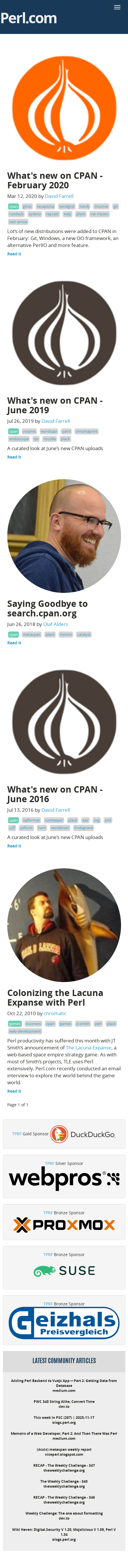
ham (42, 827)
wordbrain (60, 827)
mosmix (101, 206)
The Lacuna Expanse (88, 1047)
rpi (36, 438)
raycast (52, 213)
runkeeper (54, 820)
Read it (14, 254)
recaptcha (45, 206)
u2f (12, 827)
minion (66, 634)
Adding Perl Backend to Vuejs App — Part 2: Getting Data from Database (64, 1383)
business (33, 1023)
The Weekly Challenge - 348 (64, 1481)
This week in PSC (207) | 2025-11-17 (64, 1417)
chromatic (55, 1013)
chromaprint (87, 431)
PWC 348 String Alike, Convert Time (64, 1401)
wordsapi (49, 431)
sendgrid (66, 206)
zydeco (35, 213)
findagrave (83, 827)
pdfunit (26, 827)
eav (85, 820)
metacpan (31, 634)
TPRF (16, 1133)
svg (97, 820)
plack (80, 213)
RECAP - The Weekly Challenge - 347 (64, 1465)
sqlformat (31, 820)
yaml (66, 431)
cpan (13, 206)
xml (108, 820)
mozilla (50, 438)
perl (98, 1023)
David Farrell (59, 196)
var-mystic (100, 213)
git (115, 206)
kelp (67, 213)
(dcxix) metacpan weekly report (64, 1449)
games (15, 1023)
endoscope (18, 438)
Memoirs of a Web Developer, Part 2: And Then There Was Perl (64, 1433)
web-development (25, 1031)
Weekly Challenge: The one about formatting (64, 1513)
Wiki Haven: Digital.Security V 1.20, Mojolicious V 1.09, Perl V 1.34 (64, 1532)
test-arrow (18, 221)
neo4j (84, 206)
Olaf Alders (55, 624)
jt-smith (83, 1023)
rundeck (16, 213)
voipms (29, 431)
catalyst (84, 634)
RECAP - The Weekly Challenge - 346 (64, 1497)
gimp (27, 206)
